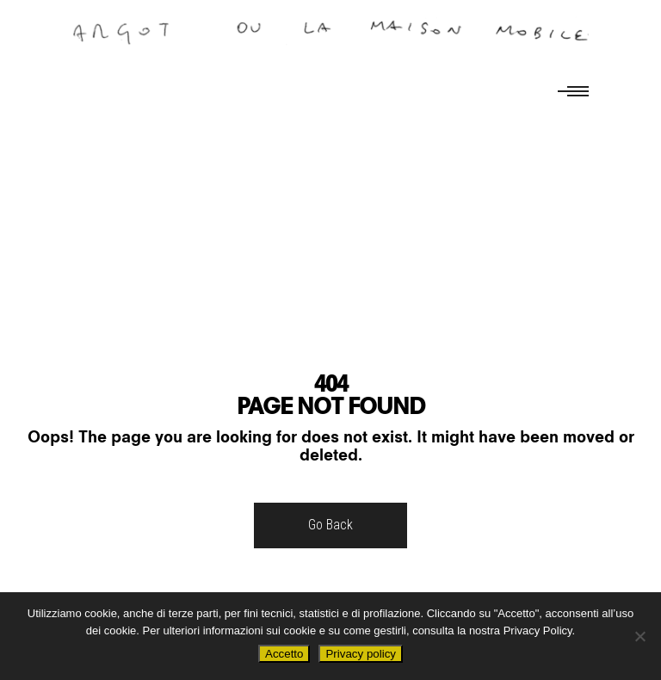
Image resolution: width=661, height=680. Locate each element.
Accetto (284, 653)
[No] (639, 636)
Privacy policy (360, 653)
